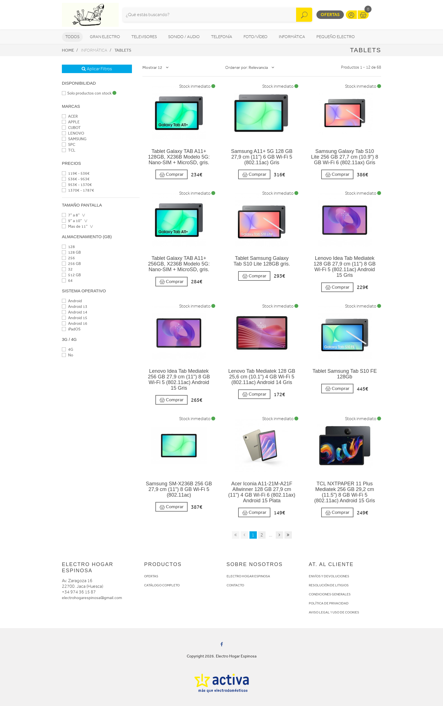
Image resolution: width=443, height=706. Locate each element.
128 (68, 246)
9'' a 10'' (72, 220)
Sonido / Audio (184, 36)
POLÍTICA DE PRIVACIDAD (329, 603)
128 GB (71, 252)
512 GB (71, 275)
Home (68, 50)
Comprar (171, 174)
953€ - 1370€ (77, 184)
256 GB (71, 263)
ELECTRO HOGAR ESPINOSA (248, 576)
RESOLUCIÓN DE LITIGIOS (329, 585)
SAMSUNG (74, 139)
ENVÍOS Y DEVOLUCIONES (329, 576)
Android (72, 301)
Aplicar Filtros (97, 68)
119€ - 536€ (76, 173)
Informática (292, 36)
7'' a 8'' (71, 215)
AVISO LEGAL (319, 612)
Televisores (144, 36)
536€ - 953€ (76, 179)
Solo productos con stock (89, 93)
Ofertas (330, 14)
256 (68, 258)
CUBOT (71, 127)
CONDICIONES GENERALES (330, 594)
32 (67, 269)
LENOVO (73, 133)
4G (67, 349)
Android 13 (74, 306)
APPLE (71, 122)
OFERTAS (151, 576)
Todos (72, 36)
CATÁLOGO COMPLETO (162, 585)
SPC (68, 144)
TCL (68, 150)
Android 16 (74, 323)
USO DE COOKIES (346, 612)
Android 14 (74, 312)
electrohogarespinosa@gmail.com (92, 597)
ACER (70, 116)
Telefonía (221, 36)
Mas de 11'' (75, 226)
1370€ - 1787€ (78, 190)
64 (67, 280)
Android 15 (74, 317)
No (67, 355)
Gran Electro (105, 36)
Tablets (122, 50)
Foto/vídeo (256, 36)
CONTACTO (235, 585)
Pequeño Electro (335, 36)
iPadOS (71, 329)
